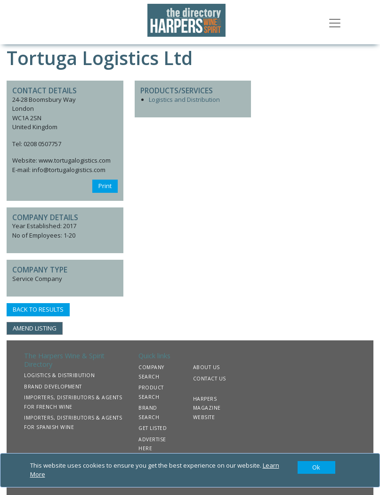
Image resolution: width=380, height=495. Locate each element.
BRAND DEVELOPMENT (53, 386)
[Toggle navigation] (335, 22)
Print (105, 186)
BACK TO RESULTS (38, 309)
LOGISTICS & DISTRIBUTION (59, 375)
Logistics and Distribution (184, 99)
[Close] (316, 467)
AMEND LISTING (35, 328)
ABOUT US (206, 367)
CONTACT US (209, 378)
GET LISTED (152, 428)
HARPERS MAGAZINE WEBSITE (207, 408)
